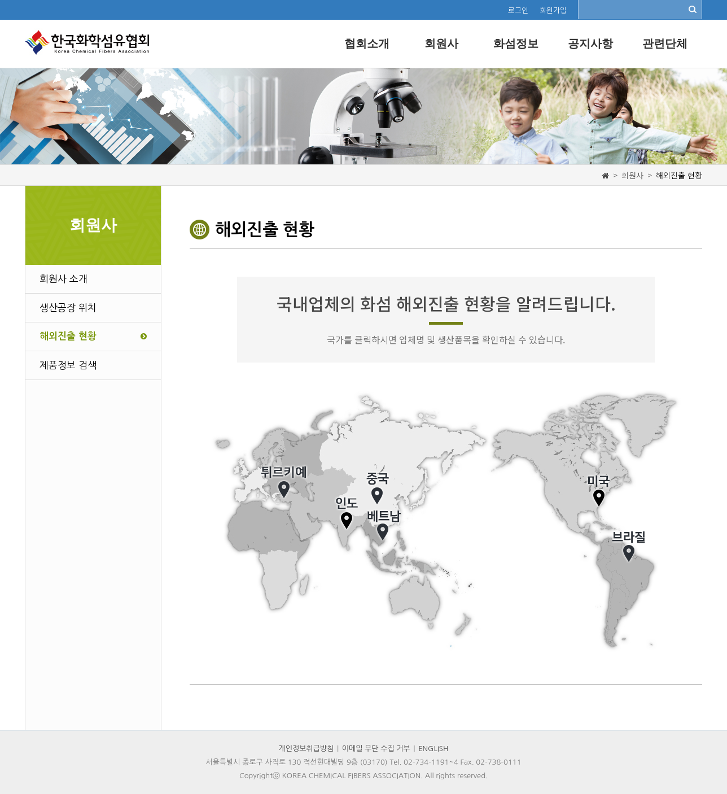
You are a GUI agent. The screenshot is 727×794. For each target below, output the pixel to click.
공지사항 (590, 43)
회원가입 (553, 10)
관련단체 (664, 43)
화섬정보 (515, 43)
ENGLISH (433, 748)
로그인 (518, 10)
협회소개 (366, 43)
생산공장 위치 (68, 307)
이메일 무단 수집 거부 (376, 748)
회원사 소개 (63, 278)
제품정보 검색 (68, 365)
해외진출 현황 (93, 336)
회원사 (441, 43)
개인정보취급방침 (306, 748)
